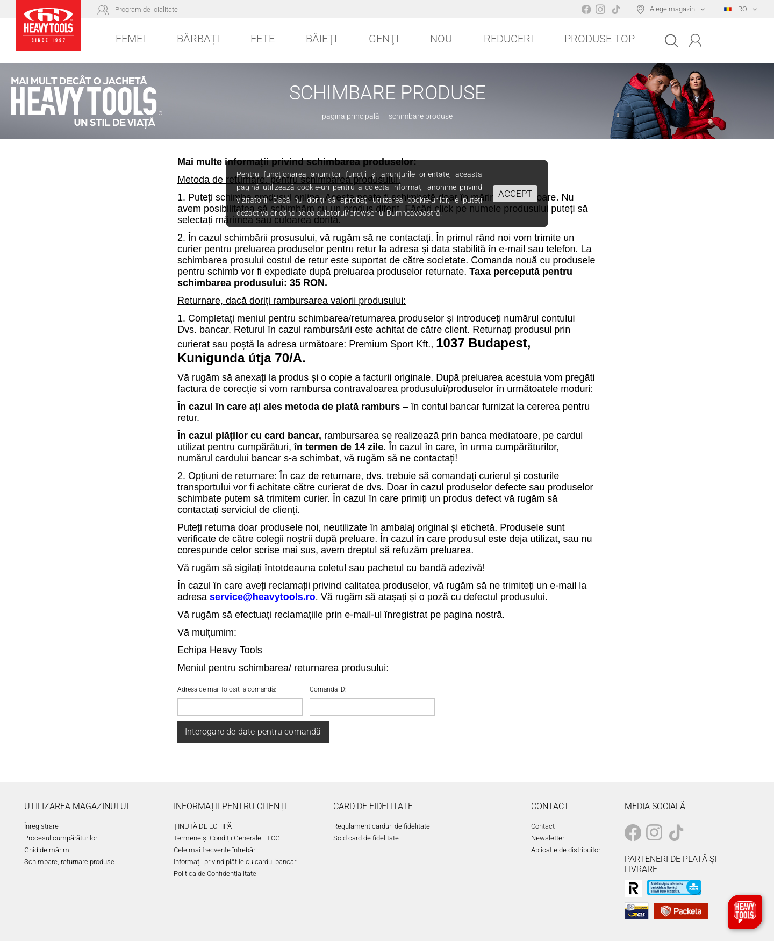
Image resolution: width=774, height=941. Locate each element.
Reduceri (508, 38)
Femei (130, 38)
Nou (441, 38)
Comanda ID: (328, 689)
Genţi (384, 38)
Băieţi (321, 38)
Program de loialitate (146, 9)
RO (735, 9)
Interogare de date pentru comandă (253, 731)
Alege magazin (672, 9)
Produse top (599, 38)
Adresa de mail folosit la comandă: (226, 689)
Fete (262, 38)
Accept (515, 193)
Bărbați (198, 38)
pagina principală (350, 116)
